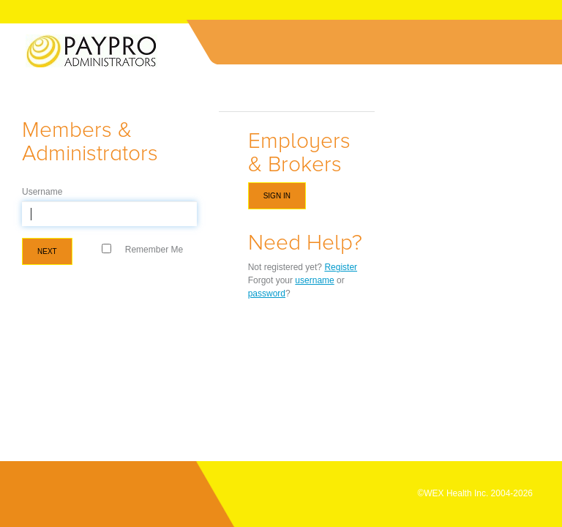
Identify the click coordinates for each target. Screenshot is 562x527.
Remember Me (154, 249)
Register (340, 267)
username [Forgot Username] (314, 280)
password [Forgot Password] (266, 293)
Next (47, 251)
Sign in (277, 196)
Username (42, 191)
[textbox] (109, 213)
